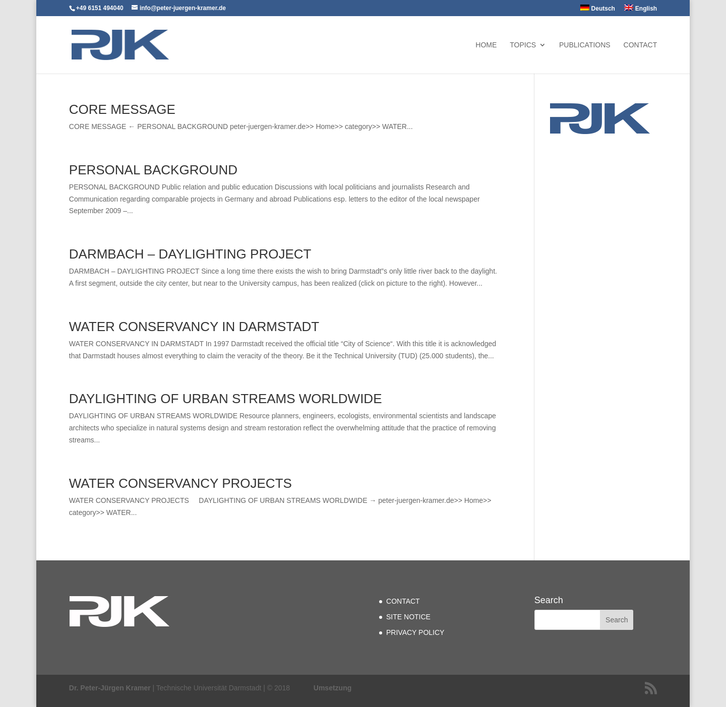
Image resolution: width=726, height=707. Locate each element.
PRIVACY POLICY (415, 632)
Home (486, 45)
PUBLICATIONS (585, 45)
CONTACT (640, 45)
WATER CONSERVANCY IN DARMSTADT (194, 326)
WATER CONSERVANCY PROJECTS (180, 483)
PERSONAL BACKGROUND (153, 169)
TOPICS (523, 45)
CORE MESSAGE (122, 109)
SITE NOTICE (408, 617)
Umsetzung (332, 688)
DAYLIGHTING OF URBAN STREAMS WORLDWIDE (225, 398)
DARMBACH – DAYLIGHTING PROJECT (190, 254)
